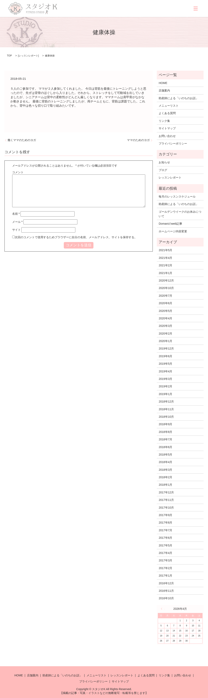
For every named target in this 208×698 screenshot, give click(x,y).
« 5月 (163, 609)
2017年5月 (165, 545)
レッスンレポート (28, 55)
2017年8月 (165, 522)
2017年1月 (165, 575)
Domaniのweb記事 (170, 223)
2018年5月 (165, 454)
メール (17, 221)
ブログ (163, 170)
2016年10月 (166, 598)
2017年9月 (165, 515)
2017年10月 (166, 507)
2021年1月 (165, 273)
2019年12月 (166, 348)
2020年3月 (165, 325)
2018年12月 (166, 401)
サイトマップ (167, 128)
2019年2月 (165, 386)
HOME (163, 83)
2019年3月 (165, 378)
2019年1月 (165, 394)
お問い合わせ (167, 136)
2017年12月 (166, 492)
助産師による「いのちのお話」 (178, 98)
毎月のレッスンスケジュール (177, 196)
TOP (9, 55)
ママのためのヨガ (138, 140)
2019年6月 (165, 356)
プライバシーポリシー (173, 143)
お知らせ (164, 162)
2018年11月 (166, 409)
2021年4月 (165, 257)
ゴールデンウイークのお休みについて (180, 214)
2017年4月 (165, 553)
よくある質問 (167, 113)
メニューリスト (169, 105)
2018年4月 (165, 462)
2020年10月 (166, 288)
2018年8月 (165, 431)
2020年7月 (165, 295)
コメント (18, 172)
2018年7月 (165, 439)
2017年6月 (165, 537)
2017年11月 (166, 499)
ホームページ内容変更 (173, 231)
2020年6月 (165, 303)
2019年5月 (165, 363)
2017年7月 (165, 530)
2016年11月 (166, 590)
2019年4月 (165, 371)
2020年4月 (165, 318)
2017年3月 (165, 560)
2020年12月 (166, 280)
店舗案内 (164, 90)
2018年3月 (165, 469)
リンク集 (164, 120)
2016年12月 (166, 583)
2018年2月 (165, 477)
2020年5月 (165, 310)
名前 (16, 213)
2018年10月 (166, 416)
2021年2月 (165, 265)
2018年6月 (165, 447)
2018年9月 (165, 424)
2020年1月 (165, 341)
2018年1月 (165, 484)
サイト (16, 229)
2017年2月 (165, 568)
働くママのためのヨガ (22, 140)
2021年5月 (165, 250)
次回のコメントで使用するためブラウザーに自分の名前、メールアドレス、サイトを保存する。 (76, 237)
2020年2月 (165, 333)
